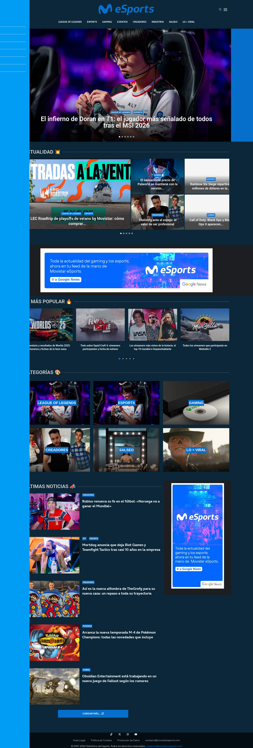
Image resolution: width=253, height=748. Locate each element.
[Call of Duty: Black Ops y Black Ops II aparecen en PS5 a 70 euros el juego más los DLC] (211, 212)
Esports (92, 21)
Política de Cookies (101, 740)
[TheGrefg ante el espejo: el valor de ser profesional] (157, 212)
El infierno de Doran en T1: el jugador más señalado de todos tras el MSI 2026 (126, 122)
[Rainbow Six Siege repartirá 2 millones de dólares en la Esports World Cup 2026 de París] (211, 176)
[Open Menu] (225, 9)
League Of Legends (70, 21)
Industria (158, 21)
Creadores (139, 21)
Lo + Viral (189, 21)
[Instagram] (128, 734)
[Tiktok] (111, 734)
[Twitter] (119, 734)
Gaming (107, 21)
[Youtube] (136, 734)
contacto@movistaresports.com (162, 740)
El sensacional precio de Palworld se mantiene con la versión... (158, 184)
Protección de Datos (128, 740)
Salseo (173, 21)
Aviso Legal (79, 740)
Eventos (122, 21)
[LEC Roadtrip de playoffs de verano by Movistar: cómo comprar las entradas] (77, 194)
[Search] (220, 9)
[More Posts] (93, 714)
